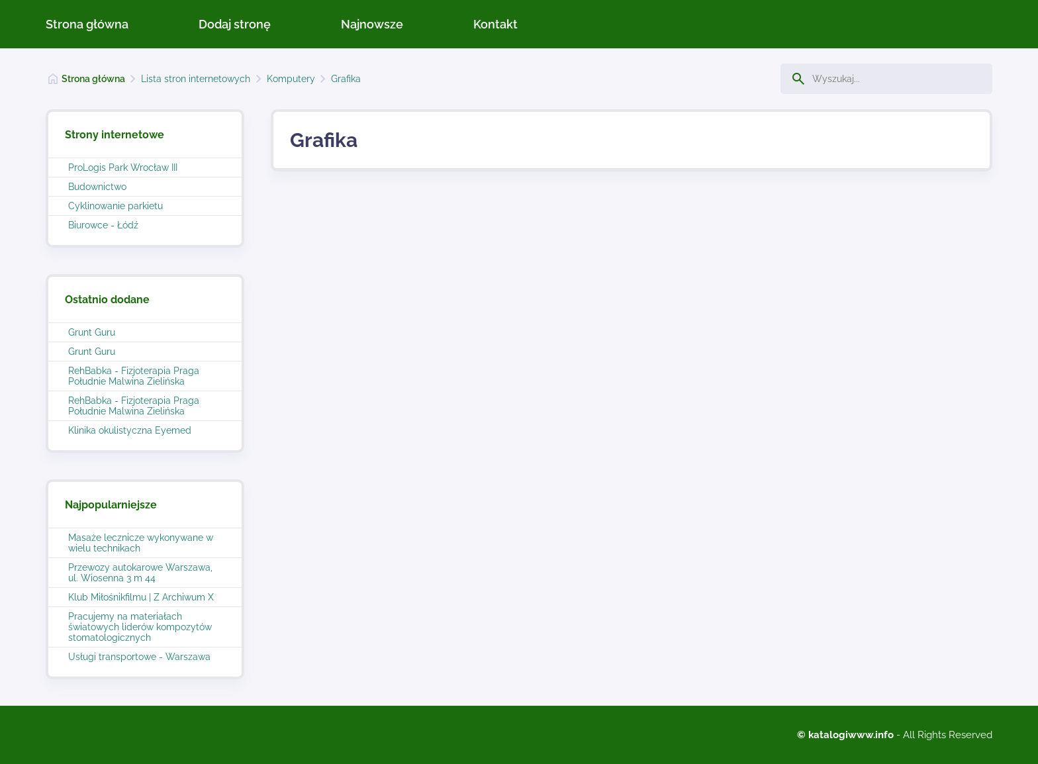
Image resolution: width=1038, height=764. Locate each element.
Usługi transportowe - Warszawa (139, 656)
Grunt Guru (91, 332)
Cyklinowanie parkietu (115, 206)
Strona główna (87, 24)
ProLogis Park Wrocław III (122, 167)
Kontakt (495, 24)
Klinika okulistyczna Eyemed (129, 430)
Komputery (291, 78)
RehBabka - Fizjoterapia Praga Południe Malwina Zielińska (133, 376)
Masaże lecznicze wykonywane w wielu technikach (140, 542)
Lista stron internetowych (195, 78)
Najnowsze (372, 24)
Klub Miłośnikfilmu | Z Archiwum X (141, 597)
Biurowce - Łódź (103, 225)
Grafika (346, 78)
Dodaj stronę (235, 24)
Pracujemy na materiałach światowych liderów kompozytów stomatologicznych (140, 627)
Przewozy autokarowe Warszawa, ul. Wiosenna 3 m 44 (140, 572)
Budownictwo (97, 186)
